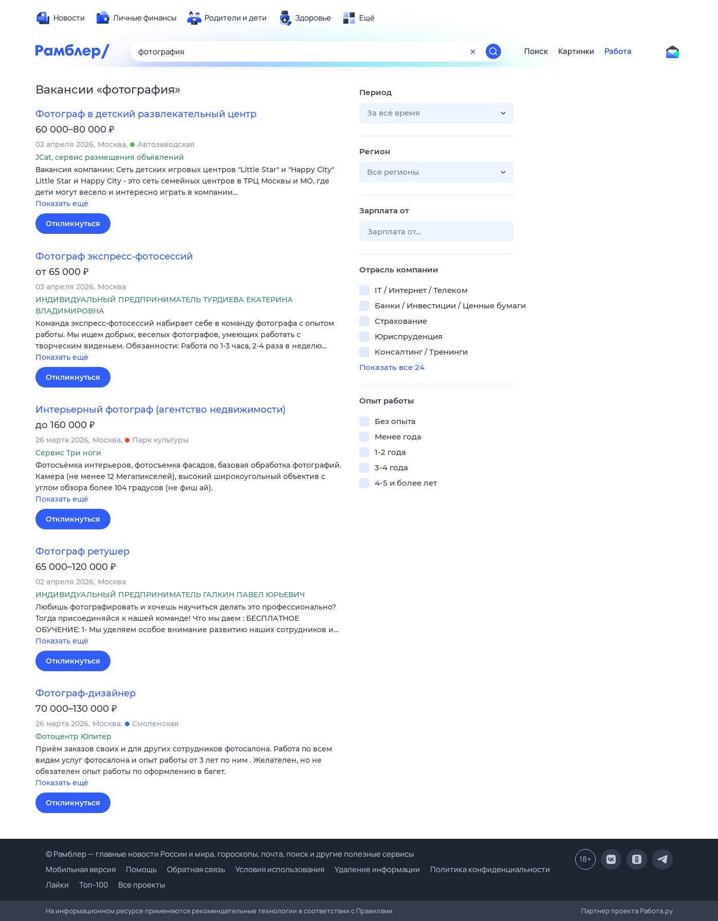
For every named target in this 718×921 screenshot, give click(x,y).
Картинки (576, 51)
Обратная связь (196, 869)
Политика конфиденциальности (490, 869)
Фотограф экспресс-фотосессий (114, 256)
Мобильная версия (81, 869)
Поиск (536, 51)
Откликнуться (73, 223)
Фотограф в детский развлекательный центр (145, 114)
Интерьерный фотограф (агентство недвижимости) (160, 409)
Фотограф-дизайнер (85, 693)
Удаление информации (377, 869)
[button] (189, 187)
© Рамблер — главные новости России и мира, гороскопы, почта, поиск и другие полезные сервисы (230, 854)
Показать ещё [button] (61, 203)
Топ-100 (93, 884)
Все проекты (141, 884)
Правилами (374, 910)
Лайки (57, 884)
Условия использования (279, 869)
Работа (618, 51)
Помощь (141, 869)
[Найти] (493, 51)
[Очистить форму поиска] (473, 51)
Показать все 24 (392, 367)
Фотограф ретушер (82, 551)
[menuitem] (60, 18)
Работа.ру (656, 910)
